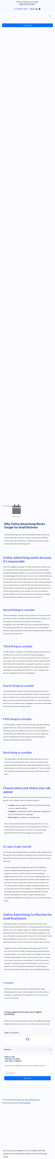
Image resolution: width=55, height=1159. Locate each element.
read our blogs (31, 1024)
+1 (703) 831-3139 (20, 9)
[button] (27, 1049)
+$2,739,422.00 (27, 4)
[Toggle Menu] (50, 16)
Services (7, 1049)
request (7, 998)
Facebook (29, 957)
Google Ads (37, 995)
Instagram (40, 957)
